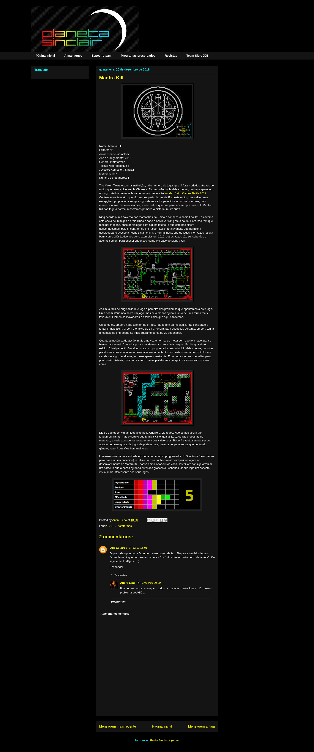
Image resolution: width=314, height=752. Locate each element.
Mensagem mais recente (117, 726)
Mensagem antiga (201, 726)
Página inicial (45, 55)
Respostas (120, 575)
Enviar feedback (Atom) (165, 740)
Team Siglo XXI (197, 55)
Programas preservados (138, 55)
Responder (116, 567)
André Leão (128, 582)
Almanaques (73, 55)
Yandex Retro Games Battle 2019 (185, 193)
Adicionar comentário (115, 613)
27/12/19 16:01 (138, 547)
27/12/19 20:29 (151, 582)
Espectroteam (102, 55)
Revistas (171, 55)
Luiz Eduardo (118, 547)
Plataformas (124, 526)
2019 (112, 526)
